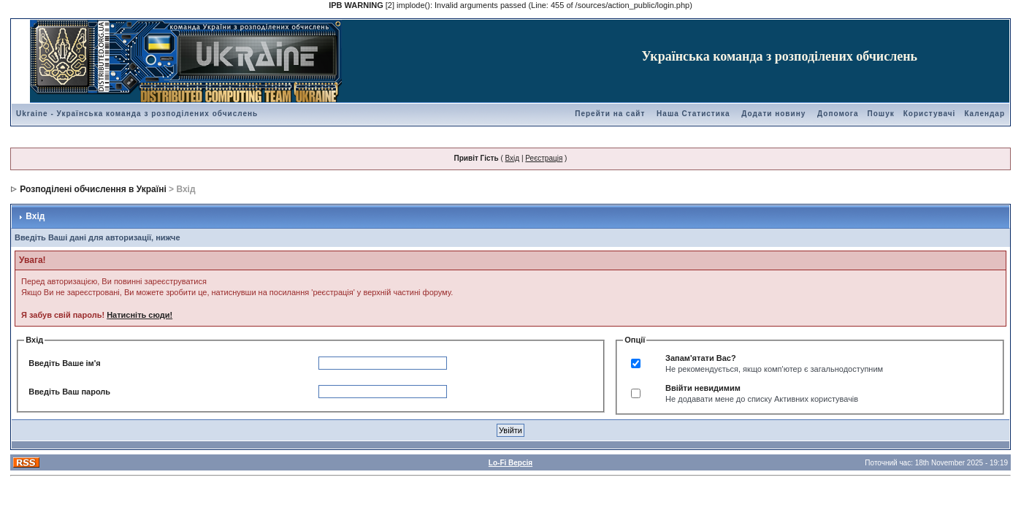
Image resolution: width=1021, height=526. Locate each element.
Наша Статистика (693, 114)
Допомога (837, 114)
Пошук (881, 114)
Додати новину (773, 114)
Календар (984, 114)
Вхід (512, 158)
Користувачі (929, 114)
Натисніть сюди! (139, 314)
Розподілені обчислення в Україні (93, 189)
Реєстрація (543, 158)
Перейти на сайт (610, 114)
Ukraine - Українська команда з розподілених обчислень (137, 114)
